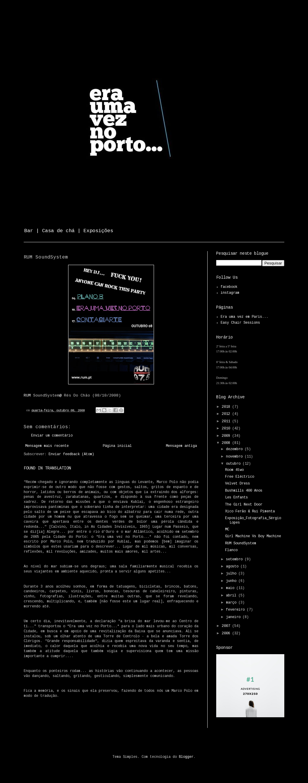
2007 (227, 626)
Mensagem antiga (181, 446)
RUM (27, 395)
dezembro (235, 449)
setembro (235, 559)
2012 (227, 414)
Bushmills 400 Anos (243, 491)
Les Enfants (236, 497)
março (232, 603)
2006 (227, 633)
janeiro (234, 617)
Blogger (186, 757)
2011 (227, 421)
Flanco (231, 550)
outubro (234, 464)
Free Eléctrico (239, 477)
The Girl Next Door (243, 505)
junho (232, 581)
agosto (233, 566)
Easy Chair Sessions (240, 323)
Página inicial (117, 446)
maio (231, 588)
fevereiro (236, 610)
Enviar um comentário (52, 436)
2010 (227, 428)
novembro (235, 457)
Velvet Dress (237, 484)
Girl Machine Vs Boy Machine (253, 536)
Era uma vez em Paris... (244, 317)
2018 (227, 407)
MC (227, 529)
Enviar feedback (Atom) (71, 454)
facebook (229, 287)
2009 (227, 436)
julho (232, 574)
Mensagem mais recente (47, 446)
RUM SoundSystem (240, 543)
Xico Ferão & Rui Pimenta (250, 511)
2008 (227, 443)
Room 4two (234, 470)
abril (232, 595)
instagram (230, 293)
